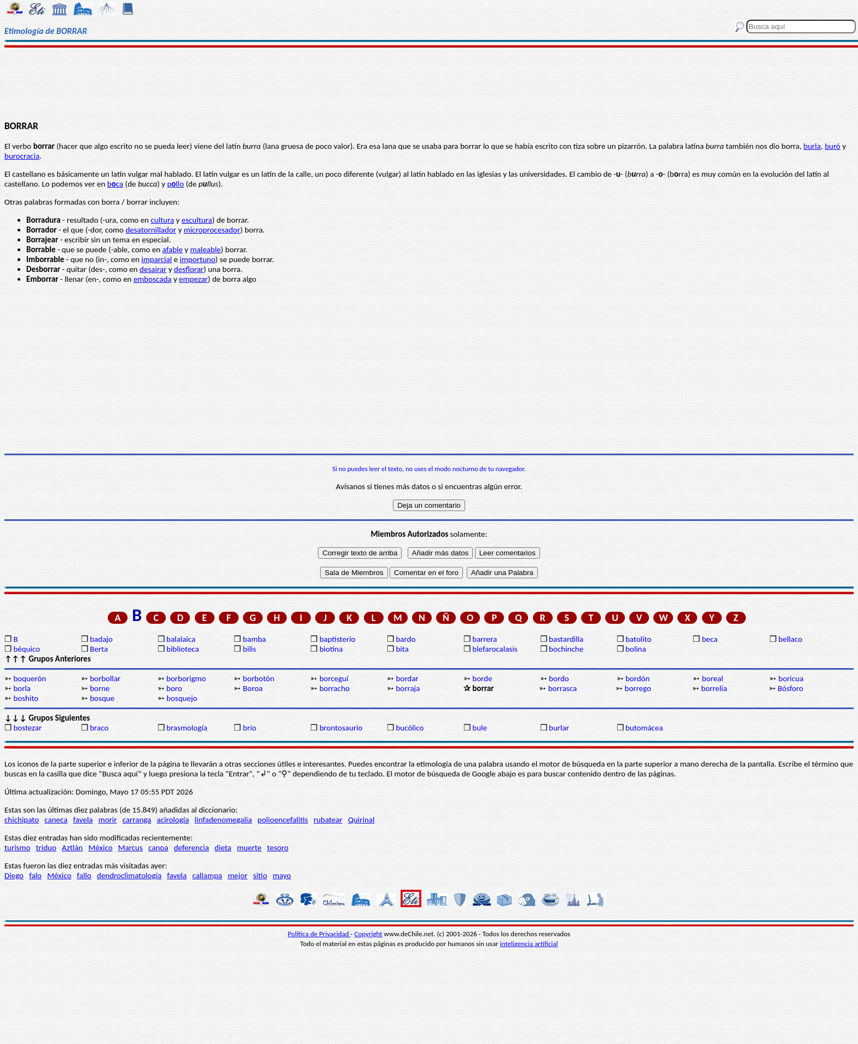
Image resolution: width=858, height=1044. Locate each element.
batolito (638, 639)
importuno (197, 259)
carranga (137, 820)
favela (83, 820)
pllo (175, 184)
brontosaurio (341, 728)
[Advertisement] (429, 83)
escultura (197, 220)
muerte (249, 847)
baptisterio (338, 639)
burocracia (21, 156)
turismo (17, 847)
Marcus (130, 847)
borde (482, 678)
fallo (84, 875)
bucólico (410, 728)
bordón (637, 678)
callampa (207, 875)
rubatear (328, 820)
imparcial (156, 259)
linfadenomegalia (223, 820)
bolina (635, 649)
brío (249, 728)
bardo (405, 639)
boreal (712, 678)
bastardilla (566, 639)
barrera (484, 639)
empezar (193, 279)
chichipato (21, 820)
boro (174, 688)
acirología (172, 820)
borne (99, 688)
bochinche (566, 649)
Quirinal (361, 820)
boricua (791, 678)
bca (115, 184)
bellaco (791, 639)
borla (22, 688)
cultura (162, 220)
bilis (249, 649)
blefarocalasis (494, 649)
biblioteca (182, 649)
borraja (408, 688)
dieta (223, 847)
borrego (638, 688)
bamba (254, 639)
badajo (101, 639)
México (100, 847)
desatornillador (150, 230)
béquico (26, 649)
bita (402, 649)
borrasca (562, 688)
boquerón (29, 678)
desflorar (189, 269)
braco (99, 728)
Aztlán (72, 847)
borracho (335, 688)
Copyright (368, 934)
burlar (559, 728)
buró (832, 146)
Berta (99, 649)
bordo (559, 678)
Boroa (253, 688)
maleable (205, 249)
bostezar (27, 728)
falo (35, 875)
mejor (237, 875)
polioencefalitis (283, 820)
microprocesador (212, 230)
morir (107, 820)
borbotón (258, 678)
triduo (46, 847)
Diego (14, 875)
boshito (25, 698)
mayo (282, 875)
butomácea (644, 728)
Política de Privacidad (319, 934)
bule (479, 728)
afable (173, 249)
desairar (153, 269)
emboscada (153, 279)
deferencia (191, 847)
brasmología (186, 728)
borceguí (334, 678)
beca (710, 639)
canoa (158, 847)
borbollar (105, 678)
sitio (260, 875)
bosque (102, 698)
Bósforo (790, 688)
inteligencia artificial (529, 943)
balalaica (180, 639)
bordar (407, 678)
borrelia (714, 688)
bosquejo (181, 698)
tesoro (277, 847)
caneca (55, 820)
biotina (331, 649)
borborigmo (186, 678)
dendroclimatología (129, 875)
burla (812, 146)
